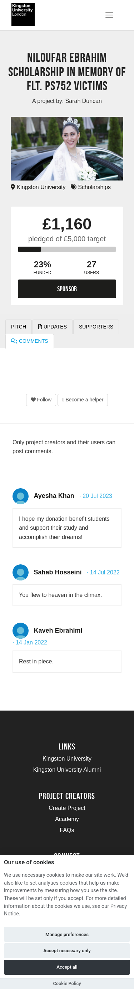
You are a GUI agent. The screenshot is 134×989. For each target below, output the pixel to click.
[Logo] (40, 14)
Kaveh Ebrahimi (58, 630)
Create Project (67, 808)
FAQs (67, 830)
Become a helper (82, 399)
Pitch (18, 327)
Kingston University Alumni (67, 770)
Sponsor (67, 289)
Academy (67, 819)
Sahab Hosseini (57, 572)
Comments (29, 341)
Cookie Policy (67, 983)
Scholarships (91, 187)
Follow (41, 399)
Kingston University (38, 187)
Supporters (96, 327)
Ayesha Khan (54, 495)
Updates (52, 327)
